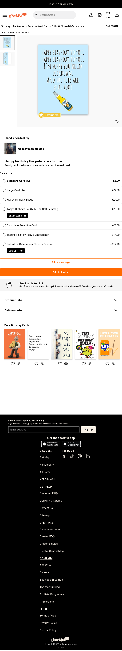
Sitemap (45, 515)
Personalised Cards (39, 26)
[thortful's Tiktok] (72, 457)
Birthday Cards (16, 32)
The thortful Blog (50, 587)
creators (46, 523)
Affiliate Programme (52, 595)
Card (26, 32)
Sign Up (88, 429)
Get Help (46, 486)
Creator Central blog (52, 551)
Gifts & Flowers (61, 26)
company (46, 558)
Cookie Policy (48, 631)
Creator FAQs (48, 537)
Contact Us (46, 508)
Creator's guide (49, 544)
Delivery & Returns (51, 501)
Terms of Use (48, 616)
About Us (45, 565)
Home (5, 32)
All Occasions (76, 26)
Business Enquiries (51, 580)
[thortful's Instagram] (79, 457)
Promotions (47, 602)
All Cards (45, 472)
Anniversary (20, 26)
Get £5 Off (112, 26)
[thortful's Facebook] (64, 457)
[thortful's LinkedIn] (87, 457)
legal (44, 609)
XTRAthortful (47, 479)
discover (46, 450)
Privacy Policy (48, 623)
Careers (44, 573)
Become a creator (50, 529)
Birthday (5, 26)
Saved (108, 17)
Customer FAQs (49, 493)
